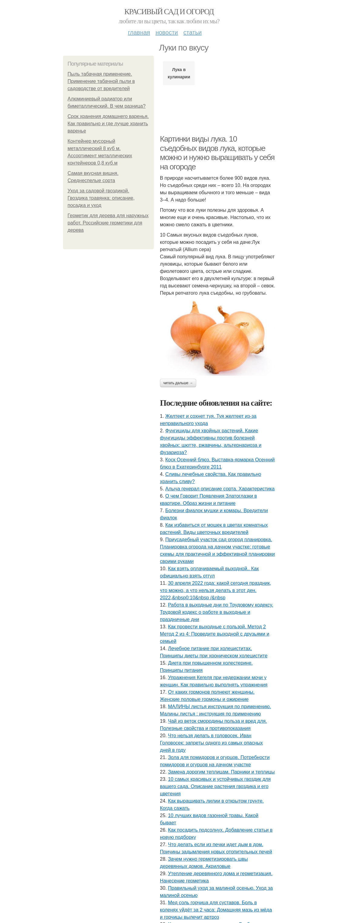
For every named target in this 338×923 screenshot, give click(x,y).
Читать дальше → (178, 383)
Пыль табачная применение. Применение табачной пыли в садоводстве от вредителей (101, 81)
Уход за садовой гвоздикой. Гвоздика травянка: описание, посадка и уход (101, 198)
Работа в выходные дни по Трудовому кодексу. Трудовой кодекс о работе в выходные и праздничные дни (216, 612)
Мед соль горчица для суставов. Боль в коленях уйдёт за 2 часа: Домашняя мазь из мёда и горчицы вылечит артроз (216, 910)
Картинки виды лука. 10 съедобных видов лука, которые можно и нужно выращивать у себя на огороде (217, 152)
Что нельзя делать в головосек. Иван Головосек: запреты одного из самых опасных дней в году (211, 743)
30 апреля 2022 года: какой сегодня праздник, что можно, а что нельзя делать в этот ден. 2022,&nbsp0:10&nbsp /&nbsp (215, 590)
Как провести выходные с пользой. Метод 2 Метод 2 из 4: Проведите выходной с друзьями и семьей (214, 634)
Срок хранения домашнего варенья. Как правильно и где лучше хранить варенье (108, 123)
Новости (166, 32)
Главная (139, 32)
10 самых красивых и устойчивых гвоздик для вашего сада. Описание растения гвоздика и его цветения (215, 786)
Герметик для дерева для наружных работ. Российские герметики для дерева (108, 223)
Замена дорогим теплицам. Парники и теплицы (221, 771)
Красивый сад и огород (169, 11)
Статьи (192, 32)
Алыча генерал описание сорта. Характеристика (220, 488)
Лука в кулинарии (179, 73)
